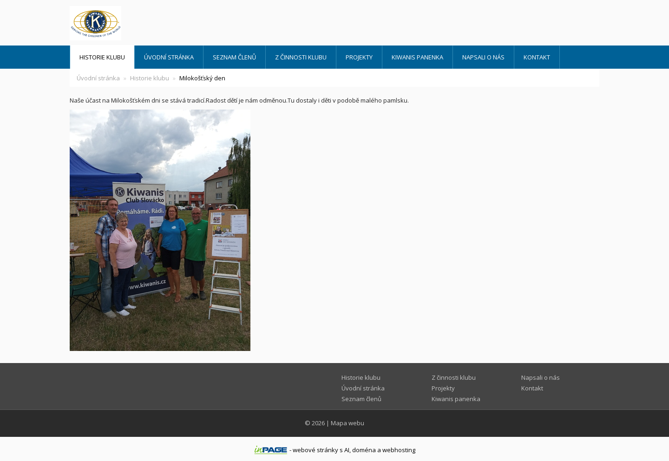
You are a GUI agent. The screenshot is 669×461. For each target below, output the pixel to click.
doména (364, 450)
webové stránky (315, 450)
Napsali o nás (483, 57)
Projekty (359, 57)
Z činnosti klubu (301, 57)
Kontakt (537, 57)
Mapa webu (347, 423)
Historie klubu (102, 57)
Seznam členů (234, 57)
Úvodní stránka (169, 57)
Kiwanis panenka (417, 57)
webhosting (398, 450)
